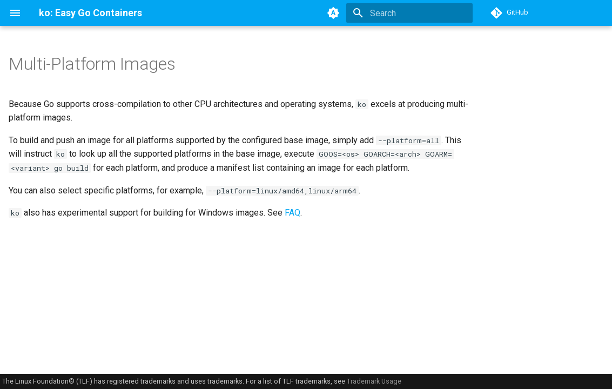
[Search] (409, 13)
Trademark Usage (374, 381)
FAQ (292, 212)
